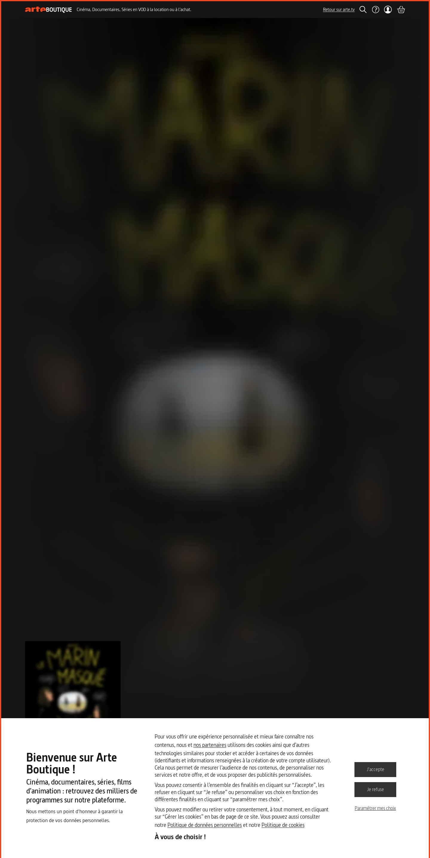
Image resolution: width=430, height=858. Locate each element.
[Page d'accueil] (48, 9)
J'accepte (375, 769)
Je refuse (375, 789)
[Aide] (375, 9)
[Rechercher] (363, 9)
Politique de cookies (283, 825)
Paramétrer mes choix (375, 808)
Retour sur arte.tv (339, 9)
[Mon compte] (388, 9)
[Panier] (401, 9)
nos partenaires (210, 745)
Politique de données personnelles (205, 825)
